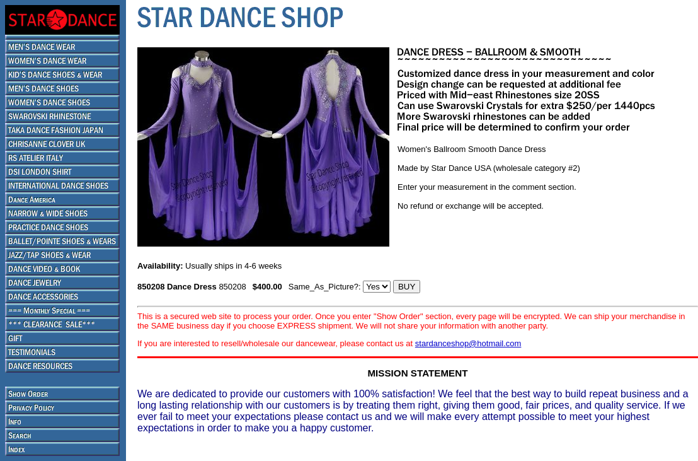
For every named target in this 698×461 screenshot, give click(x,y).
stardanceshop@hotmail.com (468, 343)
